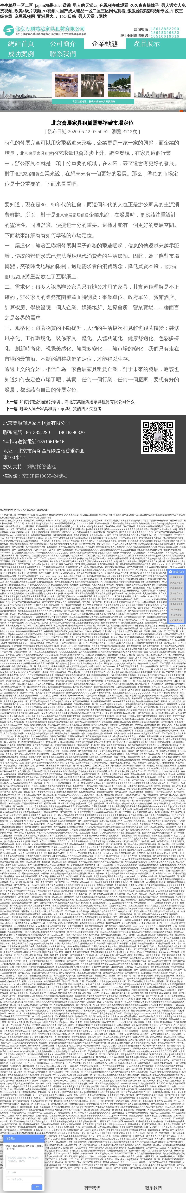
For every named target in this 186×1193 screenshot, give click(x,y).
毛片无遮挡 (64, 879)
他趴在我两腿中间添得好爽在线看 (85, 1045)
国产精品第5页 (143, 684)
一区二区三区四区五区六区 (16, 949)
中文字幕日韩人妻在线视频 (169, 1080)
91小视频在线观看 (47, 780)
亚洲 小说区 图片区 (19, 967)
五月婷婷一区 (44, 1092)
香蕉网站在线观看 (174, 1007)
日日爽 (65, 1165)
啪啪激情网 (57, 666)
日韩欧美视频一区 (18, 1112)
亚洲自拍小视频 (136, 885)
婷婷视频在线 (99, 532)
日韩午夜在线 (177, 978)
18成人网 (92, 859)
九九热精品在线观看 (135, 547)
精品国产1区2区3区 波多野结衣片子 (19, 605)
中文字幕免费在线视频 (152, 940)
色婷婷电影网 (113, 1083)
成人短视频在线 (66, 1148)
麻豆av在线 (118, 593)
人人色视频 (39, 529)
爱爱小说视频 (47, 978)
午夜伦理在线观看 (129, 660)
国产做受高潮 (14, 894)
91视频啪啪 (112, 725)
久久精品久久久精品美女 (23, 990)
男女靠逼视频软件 (94, 996)
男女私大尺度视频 (134, 827)
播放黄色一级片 (39, 972)
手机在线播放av (63, 967)
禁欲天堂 (48, 1101)
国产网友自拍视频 (95, 681)
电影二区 (110, 1101)
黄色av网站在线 (125, 599)
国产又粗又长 (51, 1159)
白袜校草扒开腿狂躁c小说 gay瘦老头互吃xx (64, 631)
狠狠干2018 (13, 570)
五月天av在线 (55, 975)
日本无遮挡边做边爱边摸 (171, 768)
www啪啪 (40, 926)
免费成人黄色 (45, 888)
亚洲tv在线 (73, 984)
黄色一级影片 (51, 800)
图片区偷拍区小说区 (49, 999)
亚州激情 (148, 1069)
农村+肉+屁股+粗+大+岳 (87, 1005)
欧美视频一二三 (66, 1159)
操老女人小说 (66, 1095)
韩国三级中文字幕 (60, 637)
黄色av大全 (108, 1153)
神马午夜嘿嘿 (170, 660)
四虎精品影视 (58, 900)
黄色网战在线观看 (8, 1007)
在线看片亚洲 (25, 620)
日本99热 (123, 637)
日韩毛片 (29, 599)
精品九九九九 (158, 564)
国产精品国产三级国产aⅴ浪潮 (118, 926)
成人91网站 (29, 736)
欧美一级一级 (148, 757)
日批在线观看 (120, 1148)
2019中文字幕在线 (167, 937)
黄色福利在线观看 (11, 786)
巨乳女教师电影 (98, 725)
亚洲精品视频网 (83, 1025)
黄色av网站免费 (66, 657)
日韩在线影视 (149, 978)
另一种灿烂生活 (137, 882)
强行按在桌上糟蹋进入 (33, 590)
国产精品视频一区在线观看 (138, 824)
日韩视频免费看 (28, 655)
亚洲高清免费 (16, 660)
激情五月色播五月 (162, 803)
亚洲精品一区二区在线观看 (137, 967)
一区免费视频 (31, 573)
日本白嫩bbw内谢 (94, 719)
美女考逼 (135, 1010)
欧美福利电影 (142, 520)
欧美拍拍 (124, 943)
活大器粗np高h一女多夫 (100, 535)
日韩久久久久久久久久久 (63, 690)
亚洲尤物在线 (58, 850)
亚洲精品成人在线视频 (34, 520)
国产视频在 (161, 984)
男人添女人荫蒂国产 (149, 870)
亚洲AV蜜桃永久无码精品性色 (118, 602)
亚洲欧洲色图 (86, 876)
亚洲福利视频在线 (169, 859)
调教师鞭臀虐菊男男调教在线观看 (115, 550)
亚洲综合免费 (170, 850)
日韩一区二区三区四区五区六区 (89, 1159)
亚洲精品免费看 (163, 943)
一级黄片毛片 (101, 920)
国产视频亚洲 (26, 1130)
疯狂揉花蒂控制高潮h (63, 535)
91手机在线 (79, 824)
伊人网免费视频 (7, 876)
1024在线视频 (107, 797)
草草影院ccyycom (8, 535)
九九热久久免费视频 (88, 800)
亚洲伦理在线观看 (20, 850)
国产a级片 (164, 795)
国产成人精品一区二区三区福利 (74, 1168)
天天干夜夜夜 (84, 812)
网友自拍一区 (90, 1121)
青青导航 (50, 908)
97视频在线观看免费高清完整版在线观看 (50, 844)
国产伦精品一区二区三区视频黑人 (39, 684)
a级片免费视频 (149, 602)
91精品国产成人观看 (75, 719)
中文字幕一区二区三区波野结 (28, 701)
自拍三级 (74, 1150)
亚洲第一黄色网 (102, 523)
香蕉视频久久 (46, 1080)
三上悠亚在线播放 (82, 1086)
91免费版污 (57, 1130)
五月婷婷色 (26, 1075)
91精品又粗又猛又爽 (109, 576)
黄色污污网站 (165, 716)
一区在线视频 (11, 824)
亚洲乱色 (19, 736)
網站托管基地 (41, 466)
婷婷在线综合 (175, 1019)
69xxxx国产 (37, 1016)
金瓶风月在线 (100, 876)
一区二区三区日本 (162, 710)
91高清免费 (161, 946)
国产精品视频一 (26, 940)
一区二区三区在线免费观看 (81, 593)
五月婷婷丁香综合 (72, 774)
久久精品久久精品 (84, 669)
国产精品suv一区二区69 (121, 587)
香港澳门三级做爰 (79, 579)
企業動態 (105, 43)
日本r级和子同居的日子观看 (171, 649)
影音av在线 (150, 585)
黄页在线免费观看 (73, 552)
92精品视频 (164, 1133)
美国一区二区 (146, 655)
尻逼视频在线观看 (31, 1124)
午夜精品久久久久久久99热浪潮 (73, 1136)
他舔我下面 (134, 655)
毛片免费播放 (139, 1028)
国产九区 (75, 888)
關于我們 (92, 1188)
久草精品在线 (37, 1101)
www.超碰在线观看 (158, 652)
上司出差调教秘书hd (81, 841)
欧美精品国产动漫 (128, 815)
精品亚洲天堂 (88, 608)
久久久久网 (19, 523)
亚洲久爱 (102, 655)
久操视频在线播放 (93, 870)
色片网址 (29, 547)
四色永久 (123, 655)
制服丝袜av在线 (109, 739)
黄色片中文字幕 (15, 520)
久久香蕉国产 (24, 739)
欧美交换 (102, 695)
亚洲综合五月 (118, 1112)
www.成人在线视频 (99, 1034)
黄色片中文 (67, 1086)
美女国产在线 (63, 628)
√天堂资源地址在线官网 (32, 803)
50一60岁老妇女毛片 (68, 800)
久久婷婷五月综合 (18, 585)
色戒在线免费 (139, 587)
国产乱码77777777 (33, 552)
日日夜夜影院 (77, 879)
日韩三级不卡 (154, 1005)
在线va (122, 780)
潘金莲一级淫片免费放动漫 (137, 523)
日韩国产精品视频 (16, 622)
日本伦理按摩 (130, 544)
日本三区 (175, 1133)
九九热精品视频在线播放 (156, 567)
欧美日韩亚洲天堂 (16, 716)
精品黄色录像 (97, 897)
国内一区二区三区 (70, 981)
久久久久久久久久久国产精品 (48, 1040)
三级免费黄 (146, 972)
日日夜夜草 (11, 777)
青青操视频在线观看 (54, 649)
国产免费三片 (20, 885)
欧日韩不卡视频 (116, 1034)
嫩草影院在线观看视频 (41, 535)
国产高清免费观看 (8, 897)
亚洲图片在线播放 (85, 1118)
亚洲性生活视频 (146, 1139)
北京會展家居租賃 (72, 215)
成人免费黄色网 (100, 1010)
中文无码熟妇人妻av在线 (78, 882)
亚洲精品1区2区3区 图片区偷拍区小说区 (91, 634)
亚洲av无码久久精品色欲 (25, 1118)
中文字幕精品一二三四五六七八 (146, 762)
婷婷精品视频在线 (107, 830)
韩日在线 (178, 940)
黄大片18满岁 (85, 526)
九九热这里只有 (95, 847)
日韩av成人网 (107, 1040)
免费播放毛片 (44, 1010)
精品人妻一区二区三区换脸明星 (153, 894)
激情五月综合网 (136, 1115)
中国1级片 (63, 593)
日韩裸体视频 (117, 967)
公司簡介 (63, 43)
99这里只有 (58, 1083)
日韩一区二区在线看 (116, 742)
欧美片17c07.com (164, 873)
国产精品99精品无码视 (114, 847)
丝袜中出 (89, 1130)
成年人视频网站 (17, 532)
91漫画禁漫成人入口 (165, 713)
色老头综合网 (157, 821)
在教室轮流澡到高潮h (90, 1066)
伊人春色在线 (14, 1075)
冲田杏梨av (8, 891)
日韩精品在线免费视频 (97, 614)
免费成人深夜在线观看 (10, 981)
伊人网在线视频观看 (124, 730)
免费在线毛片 (153, 736)
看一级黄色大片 (105, 774)
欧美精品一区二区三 (14, 762)
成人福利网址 (71, 1145)
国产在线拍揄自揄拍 (125, 520)
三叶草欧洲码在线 (90, 576)
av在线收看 (107, 722)
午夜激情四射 (42, 736)
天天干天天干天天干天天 (51, 576)
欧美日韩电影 (24, 771)
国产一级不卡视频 (121, 917)
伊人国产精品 (150, 739)
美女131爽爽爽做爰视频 (98, 675)
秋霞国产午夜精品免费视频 (142, 943)
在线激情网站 (143, 1104)
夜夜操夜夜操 (11, 625)
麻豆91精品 (28, 727)
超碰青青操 (5, 646)
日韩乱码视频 (28, 1066)
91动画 (13, 789)
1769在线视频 (65, 917)
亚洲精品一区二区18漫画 (11, 1005)
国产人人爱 (153, 961)
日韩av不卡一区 (176, 1042)
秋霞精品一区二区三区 (172, 815)
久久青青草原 (88, 920)
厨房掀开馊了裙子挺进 (114, 579)
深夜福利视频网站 (156, 634)
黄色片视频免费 (134, 646)
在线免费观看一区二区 (146, 1072)
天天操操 (98, 596)
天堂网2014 (17, 646)
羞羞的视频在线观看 (57, 716)
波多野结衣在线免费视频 (48, 1013)
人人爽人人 (118, 663)
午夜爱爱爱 (5, 990)
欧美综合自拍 (115, 838)
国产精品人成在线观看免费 (126, 628)
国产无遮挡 (42, 605)
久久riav (104, 789)
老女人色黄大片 (50, 593)
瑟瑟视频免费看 (24, 745)
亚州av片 (42, 987)
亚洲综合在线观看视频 (104, 687)
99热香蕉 (47, 768)
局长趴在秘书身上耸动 (29, 882)
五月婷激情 (153, 1150)
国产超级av (88, 552)
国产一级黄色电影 (160, 727)
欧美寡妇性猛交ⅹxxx (13, 725)
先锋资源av (163, 797)
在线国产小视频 (29, 672)
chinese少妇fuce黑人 (171, 771)
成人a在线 (12, 576)
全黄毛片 (108, 719)
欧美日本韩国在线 (16, 722)
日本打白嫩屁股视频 (59, 940)
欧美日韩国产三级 (59, 1104)
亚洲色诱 (59, 987)
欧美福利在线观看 (33, 593)
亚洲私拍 (18, 780)
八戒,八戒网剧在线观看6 (102, 812)
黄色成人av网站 (35, 1072)
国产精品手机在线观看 (163, 789)
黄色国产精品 (136, 695)
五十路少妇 (180, 1168)
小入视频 (77, 576)
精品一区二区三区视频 (30, 862)
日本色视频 (116, 765)
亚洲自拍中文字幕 (31, 835)
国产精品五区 (106, 757)
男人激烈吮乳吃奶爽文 (173, 538)
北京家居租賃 (27, 174)
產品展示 (147, 43)
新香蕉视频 (36, 719)
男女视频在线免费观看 (175, 684)
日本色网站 (121, 631)
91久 (98, 786)
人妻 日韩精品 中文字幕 (45, 550)
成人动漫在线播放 (103, 590)
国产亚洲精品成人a (170, 754)
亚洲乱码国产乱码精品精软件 (31, 742)
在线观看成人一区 (144, 570)
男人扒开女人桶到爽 (52, 885)
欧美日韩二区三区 (9, 1095)
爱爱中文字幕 (135, 657)
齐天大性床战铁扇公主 (28, 576)
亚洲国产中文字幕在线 (61, 532)
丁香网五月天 (104, 1121)
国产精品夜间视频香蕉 (111, 935)
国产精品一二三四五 (136, 768)
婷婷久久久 (93, 550)
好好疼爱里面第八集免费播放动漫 (27, 669)
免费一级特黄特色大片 (40, 850)
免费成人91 (146, 1075)
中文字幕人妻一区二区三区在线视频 (126, 981)
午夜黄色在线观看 (170, 692)
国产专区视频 (176, 637)
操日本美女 (37, 564)
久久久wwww (121, 859)
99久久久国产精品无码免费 (124, 1077)
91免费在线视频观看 (163, 748)
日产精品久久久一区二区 (157, 637)
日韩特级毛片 (92, 789)
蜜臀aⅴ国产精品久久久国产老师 (156, 914)
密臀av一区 (127, 902)
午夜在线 (86, 1165)
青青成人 (4, 908)
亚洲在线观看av (83, 806)
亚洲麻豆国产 (157, 684)
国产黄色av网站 (132, 972)
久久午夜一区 (85, 894)
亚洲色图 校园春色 (100, 587)
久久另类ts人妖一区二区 (127, 870)
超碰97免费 (94, 891)
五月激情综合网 (108, 713)
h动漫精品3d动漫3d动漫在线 (100, 733)
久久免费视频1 (140, 552)
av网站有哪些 (95, 1048)
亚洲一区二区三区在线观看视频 (42, 970)
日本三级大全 (144, 1077)
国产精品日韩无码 (120, 984)
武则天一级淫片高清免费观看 (171, 739)
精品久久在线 (69, 856)
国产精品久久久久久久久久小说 (102, 561)
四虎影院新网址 (45, 1077)
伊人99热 (9, 1028)
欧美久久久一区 (49, 815)
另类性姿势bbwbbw (67, 596)
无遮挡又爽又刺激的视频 (103, 582)
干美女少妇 (163, 1042)
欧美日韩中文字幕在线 (120, 961)
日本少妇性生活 (140, 1165)
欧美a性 (3, 520)
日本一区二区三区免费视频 (54, 905)
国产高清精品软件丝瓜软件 (87, 713)
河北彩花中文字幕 (133, 593)
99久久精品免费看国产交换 (142, 984)
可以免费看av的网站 (75, 655)
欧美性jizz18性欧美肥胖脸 (107, 1118)
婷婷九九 (150, 547)
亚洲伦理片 (46, 961)
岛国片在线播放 (39, 698)
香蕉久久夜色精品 (164, 932)
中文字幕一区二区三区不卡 (120, 727)
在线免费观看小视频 (146, 783)
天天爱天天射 (64, 1112)
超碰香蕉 (110, 745)
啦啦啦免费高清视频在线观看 (42, 628)
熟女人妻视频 (16, 727)
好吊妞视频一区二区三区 (126, 894)
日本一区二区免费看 (168, 996)
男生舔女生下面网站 (76, 961)
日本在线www (38, 760)
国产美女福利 (171, 821)
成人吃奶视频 (85, 993)
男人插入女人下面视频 (85, 707)
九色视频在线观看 (133, 561)
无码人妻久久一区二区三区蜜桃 (76, 832)
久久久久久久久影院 (68, 652)
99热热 (22, 824)
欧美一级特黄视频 (31, 961)
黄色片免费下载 (51, 812)
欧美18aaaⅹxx (109, 666)
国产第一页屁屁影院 (46, 655)
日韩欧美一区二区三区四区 (116, 1168)
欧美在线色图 (137, 993)
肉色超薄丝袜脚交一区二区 (24, 666)
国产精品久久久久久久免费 (132, 818)
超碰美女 (128, 1007)
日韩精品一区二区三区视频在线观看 (36, 625)
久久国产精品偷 (50, 701)
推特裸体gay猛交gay (159, 853)
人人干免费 (158, 1069)
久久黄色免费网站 (16, 593)
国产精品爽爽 (164, 742)
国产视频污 (80, 1002)
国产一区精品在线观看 (31, 1054)
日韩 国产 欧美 (176, 669)
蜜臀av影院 (52, 972)
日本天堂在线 (129, 526)
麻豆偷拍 (81, 1133)
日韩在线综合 (165, 622)
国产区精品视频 (85, 751)
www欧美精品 (84, 587)
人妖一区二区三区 (174, 564)
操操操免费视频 (133, 832)
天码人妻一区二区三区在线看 (103, 932)
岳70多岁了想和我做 (66, 1133)
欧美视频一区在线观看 (128, 541)
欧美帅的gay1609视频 (113, 617)
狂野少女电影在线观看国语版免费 (159, 920)
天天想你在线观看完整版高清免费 (162, 617)
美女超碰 (48, 853)
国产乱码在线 (92, 736)
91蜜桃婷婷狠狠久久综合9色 (42, 967)
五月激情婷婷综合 (29, 888)
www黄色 (104, 704)
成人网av (103, 643)
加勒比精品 (10, 1086)
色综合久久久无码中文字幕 (61, 713)
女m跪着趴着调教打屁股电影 (69, 684)
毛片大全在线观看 (176, 678)
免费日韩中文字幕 (53, 617)
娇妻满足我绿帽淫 (8, 564)
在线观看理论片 (7, 937)
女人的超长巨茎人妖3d (129, 605)
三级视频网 (121, 745)
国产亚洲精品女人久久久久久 (133, 532)
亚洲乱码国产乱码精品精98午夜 (109, 862)
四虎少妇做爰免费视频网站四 (21, 929)
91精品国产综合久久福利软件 (163, 990)
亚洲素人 (153, 862)
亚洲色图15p (51, 797)
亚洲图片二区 (167, 949)
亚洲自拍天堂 (179, 873)
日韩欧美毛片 (163, 978)
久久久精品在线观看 (145, 891)
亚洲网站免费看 (163, 1016)
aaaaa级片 (50, 760)
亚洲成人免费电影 (23, 1028)
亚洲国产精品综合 (135, 585)
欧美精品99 (123, 657)
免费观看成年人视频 (56, 555)
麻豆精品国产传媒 (146, 946)
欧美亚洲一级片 (112, 1159)
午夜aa (177, 1101)
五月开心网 (60, 570)
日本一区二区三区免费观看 (89, 1162)
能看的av (70, 730)
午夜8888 (97, 547)
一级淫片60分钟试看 (115, 1069)
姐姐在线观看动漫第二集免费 (162, 1165)
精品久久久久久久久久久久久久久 (120, 529)
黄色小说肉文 (80, 1095)
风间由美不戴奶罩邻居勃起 (30, 751)
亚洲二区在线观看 (70, 541)
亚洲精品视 (90, 786)
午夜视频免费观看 (95, 529)
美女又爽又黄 (168, 672)
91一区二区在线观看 (151, 719)
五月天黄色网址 (19, 561)
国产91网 (43, 876)
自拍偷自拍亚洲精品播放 (132, 622)
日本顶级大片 (105, 1145)
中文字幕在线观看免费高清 (65, 538)
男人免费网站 (56, 611)
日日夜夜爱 (129, 1110)
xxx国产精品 (47, 827)
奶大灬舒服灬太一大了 (88, 678)
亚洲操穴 (139, 643)
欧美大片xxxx (58, 847)
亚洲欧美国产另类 (85, 975)
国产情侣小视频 (12, 655)
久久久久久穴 (119, 768)
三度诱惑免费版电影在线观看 (172, 625)
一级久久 (27, 932)
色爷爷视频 (145, 541)
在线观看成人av (163, 1034)
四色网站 (113, 789)
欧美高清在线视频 (81, 701)
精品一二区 (83, 1048)
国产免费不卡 (46, 1005)
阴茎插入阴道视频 (67, 739)
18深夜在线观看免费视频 (159, 964)
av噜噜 (36, 1075)
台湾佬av (141, 669)
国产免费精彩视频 (135, 567)
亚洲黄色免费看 (153, 582)
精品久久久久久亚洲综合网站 (142, 555)
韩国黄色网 (171, 827)
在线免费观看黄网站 (156, 987)
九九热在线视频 (150, 593)
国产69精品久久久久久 (23, 806)
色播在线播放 (36, 812)
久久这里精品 (115, 902)
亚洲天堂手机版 (98, 745)
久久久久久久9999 (29, 1057)
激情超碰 (157, 1089)
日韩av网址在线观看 (50, 1124)
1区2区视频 (160, 882)
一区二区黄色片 (36, 692)
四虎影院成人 (113, 532)
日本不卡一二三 (50, 614)
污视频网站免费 (51, 587)
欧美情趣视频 (119, 590)
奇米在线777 (23, 996)
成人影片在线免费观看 (20, 698)
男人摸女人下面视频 (21, 678)
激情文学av (30, 762)
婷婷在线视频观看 (144, 748)
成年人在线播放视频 (135, 535)
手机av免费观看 (79, 561)
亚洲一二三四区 (162, 596)
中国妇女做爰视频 (86, 558)
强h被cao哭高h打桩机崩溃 (15, 815)
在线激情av (130, 684)
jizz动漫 (75, 526)
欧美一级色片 (65, 701)
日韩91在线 (113, 914)
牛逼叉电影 (123, 958)
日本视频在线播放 (78, 844)
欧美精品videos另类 (50, 1063)
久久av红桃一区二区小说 (36, 622)
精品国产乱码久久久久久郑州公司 (145, 573)
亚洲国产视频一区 (142, 999)
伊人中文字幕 (114, 669)
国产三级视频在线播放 (73, 1092)
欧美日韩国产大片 (74, 567)
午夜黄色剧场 (166, 958)
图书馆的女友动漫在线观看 (44, 1025)
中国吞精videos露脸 (164, 1101)
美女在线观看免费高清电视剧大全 (38, 646)
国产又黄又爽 (24, 564)
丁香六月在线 (74, 672)
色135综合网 (31, 690)
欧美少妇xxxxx (54, 698)
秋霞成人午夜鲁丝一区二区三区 (87, 1153)
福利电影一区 (150, 797)
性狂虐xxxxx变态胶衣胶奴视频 (117, 596)
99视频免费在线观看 (19, 544)
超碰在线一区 (32, 695)
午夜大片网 (40, 908)
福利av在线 (50, 692)
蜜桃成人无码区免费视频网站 (170, 555)
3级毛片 (106, 1016)
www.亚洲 (55, 1139)
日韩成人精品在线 (93, 631)
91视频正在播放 (77, 940)
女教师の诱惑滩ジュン (45, 789)
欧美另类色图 (82, 570)
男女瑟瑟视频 (61, 978)
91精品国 (50, 663)
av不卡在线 (133, 809)
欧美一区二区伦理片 (135, 780)
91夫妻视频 (8, 1031)
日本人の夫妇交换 (166, 862)
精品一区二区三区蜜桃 (168, 631)
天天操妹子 (121, 585)
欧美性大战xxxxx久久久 (76, 847)
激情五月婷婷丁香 (37, 757)
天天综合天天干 (107, 882)
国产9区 (101, 707)
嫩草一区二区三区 (133, 1101)
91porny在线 (23, 657)
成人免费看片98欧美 (92, 777)
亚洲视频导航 (153, 722)
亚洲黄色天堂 (9, 596)
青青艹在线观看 (66, 564)
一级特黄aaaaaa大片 (164, 792)
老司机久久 (28, 908)
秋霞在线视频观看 (97, 1089)
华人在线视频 (119, 710)
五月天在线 (10, 582)
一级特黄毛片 (93, 850)
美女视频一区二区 (176, 1148)
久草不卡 (91, 961)
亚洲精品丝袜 (108, 631)
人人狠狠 (141, 526)
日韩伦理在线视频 (58, 736)
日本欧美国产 (83, 745)
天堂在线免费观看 (138, 1130)
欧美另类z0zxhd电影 (108, 538)
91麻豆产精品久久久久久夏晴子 (167, 675)
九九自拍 (119, 999)
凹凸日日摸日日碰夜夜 (115, 1139)
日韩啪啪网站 (29, 1013)
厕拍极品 (53, 561)
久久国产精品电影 (20, 640)
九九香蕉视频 (28, 526)
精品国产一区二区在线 (119, 1013)
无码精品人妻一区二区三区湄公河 (59, 669)
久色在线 (131, 742)
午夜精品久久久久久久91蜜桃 (41, 585)
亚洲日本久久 (23, 535)
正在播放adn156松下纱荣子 (117, 681)
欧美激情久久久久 (34, 853)
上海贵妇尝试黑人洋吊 (11, 964)
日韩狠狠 (31, 754)
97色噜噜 (175, 967)
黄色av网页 (88, 838)
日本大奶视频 (69, 975)
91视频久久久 (177, 835)
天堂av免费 (111, 873)
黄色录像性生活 (155, 660)
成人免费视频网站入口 (163, 640)
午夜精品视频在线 (136, 637)
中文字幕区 (92, 987)
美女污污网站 (24, 1007)
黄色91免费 (84, 984)
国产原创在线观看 (109, 850)
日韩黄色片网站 (69, 1110)
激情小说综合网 (23, 844)
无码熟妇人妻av (68, 573)
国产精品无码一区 (68, 812)
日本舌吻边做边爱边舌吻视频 (124, 1016)
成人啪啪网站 (140, 1007)
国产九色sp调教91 (13, 867)
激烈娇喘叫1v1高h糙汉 (63, 707)
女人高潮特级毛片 (174, 856)
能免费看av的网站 (165, 935)
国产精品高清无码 (146, 713)
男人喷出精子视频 (53, 590)
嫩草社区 (71, 570)
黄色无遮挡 (175, 847)
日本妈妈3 (135, 1013)
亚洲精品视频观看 (103, 593)
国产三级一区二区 (159, 687)
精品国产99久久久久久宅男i (44, 678)
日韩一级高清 (176, 520)
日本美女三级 (28, 795)
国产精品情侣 (134, 611)
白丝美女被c (40, 599)
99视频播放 (99, 611)
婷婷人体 (148, 614)
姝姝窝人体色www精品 (89, 935)
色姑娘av (73, 978)
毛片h (14, 792)
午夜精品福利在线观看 (54, 567)
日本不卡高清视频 (167, 911)
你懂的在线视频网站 (55, 1098)
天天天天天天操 (107, 970)
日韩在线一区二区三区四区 (75, 809)
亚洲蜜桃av (71, 1010)
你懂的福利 (57, 809)
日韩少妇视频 (158, 972)
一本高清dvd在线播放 (95, 879)
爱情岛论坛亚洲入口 (130, 867)
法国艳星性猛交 (114, 876)
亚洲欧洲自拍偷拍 (142, 727)
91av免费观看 (6, 838)
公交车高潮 (97, 605)
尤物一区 (14, 882)
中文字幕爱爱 (149, 657)
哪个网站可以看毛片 (43, 579)
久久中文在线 (129, 876)
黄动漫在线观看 (148, 1083)
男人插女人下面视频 (72, 666)
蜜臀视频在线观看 (145, 529)
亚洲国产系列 (31, 856)
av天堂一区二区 (50, 564)
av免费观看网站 (54, 544)
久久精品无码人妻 (154, 550)
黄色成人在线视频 (117, 614)
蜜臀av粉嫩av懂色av (67, 678)
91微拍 (116, 722)
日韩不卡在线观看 (104, 1124)
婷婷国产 (70, 1098)
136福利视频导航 (85, 596)
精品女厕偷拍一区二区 (49, 573)
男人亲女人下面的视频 (74, 520)
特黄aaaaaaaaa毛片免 (162, 628)
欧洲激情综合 (47, 733)
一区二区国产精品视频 (106, 599)
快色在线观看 (36, 949)
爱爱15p (89, 611)
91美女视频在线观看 (160, 541)
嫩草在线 (168, 940)
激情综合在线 (52, 1095)
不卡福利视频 (14, 587)
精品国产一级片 (147, 1034)
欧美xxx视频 (34, 935)
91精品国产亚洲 (89, 774)
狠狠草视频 (40, 547)
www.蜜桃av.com (147, 932)
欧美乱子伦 (54, 818)
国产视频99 (148, 558)
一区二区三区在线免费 (13, 1121)
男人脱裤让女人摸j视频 (75, 620)
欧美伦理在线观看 (148, 649)
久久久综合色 (7, 736)
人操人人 (60, 1028)
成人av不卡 (63, 797)
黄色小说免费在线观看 (59, 526)
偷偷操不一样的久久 (159, 520)
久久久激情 (93, 538)
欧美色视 (21, 596)
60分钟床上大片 (15, 1013)
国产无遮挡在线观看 (26, 582)
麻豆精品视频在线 (19, 628)
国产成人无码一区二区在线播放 (129, 792)
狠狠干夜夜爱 (38, 1034)
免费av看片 (47, 914)
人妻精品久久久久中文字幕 (166, 902)
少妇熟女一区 (80, 803)
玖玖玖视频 (44, 532)
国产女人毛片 (24, 972)
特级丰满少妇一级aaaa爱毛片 (125, 620)
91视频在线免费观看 (153, 643)
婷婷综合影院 (139, 722)
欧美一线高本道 (169, 760)
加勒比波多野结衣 (82, 727)
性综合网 (74, 585)
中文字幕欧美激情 (137, 1042)
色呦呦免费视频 (167, 897)
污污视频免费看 (29, 1092)
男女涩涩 (9, 830)
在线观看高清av (39, 555)
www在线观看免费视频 (123, 701)
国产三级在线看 (50, 1136)
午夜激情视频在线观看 (118, 558)
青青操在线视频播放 (151, 760)
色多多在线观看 (83, 897)
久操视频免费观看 (56, 876)
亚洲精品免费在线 (45, 582)
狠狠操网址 (169, 550)
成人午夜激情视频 (175, 987)
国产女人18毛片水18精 (165, 529)
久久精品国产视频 (63, 634)
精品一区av (6, 1042)
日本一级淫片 (153, 768)
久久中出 (45, 935)
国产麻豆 (14, 993)
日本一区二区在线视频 (87, 643)
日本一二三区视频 (118, 716)
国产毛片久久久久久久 (74, 795)
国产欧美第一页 (56, 605)
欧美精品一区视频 (152, 698)
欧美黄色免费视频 (44, 1051)
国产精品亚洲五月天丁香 (147, 751)
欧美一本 (35, 792)
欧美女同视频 (112, 818)
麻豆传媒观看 (81, 550)
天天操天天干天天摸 (124, 1153)
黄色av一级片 (152, 535)
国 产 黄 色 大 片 (94, 1133)
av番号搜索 (48, 1016)
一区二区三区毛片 (8, 975)
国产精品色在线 (126, 725)
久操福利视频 (145, 856)
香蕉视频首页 (81, 742)
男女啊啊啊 (139, 1022)
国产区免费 (89, 873)
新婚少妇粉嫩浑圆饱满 (67, 792)
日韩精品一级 (156, 523)
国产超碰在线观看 (31, 964)
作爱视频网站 (124, 990)
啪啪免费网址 (85, 625)
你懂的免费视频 (139, 634)
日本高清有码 (97, 841)
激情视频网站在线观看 (101, 701)
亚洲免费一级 (114, 570)
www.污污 (24, 704)
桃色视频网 (160, 730)
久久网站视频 (105, 832)
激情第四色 (163, 867)
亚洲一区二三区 (138, 681)
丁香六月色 (73, 1066)
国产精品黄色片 (105, 652)
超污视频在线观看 (61, 1007)
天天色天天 (42, 716)
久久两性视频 (121, 885)
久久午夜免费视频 (88, 964)
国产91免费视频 (12, 888)
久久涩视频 (148, 1101)
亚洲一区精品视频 (68, 640)
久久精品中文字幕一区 (129, 608)
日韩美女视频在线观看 (73, 622)
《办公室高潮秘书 (154, 818)
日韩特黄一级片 (94, 1002)
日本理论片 (153, 897)
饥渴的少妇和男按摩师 (120, 1086)
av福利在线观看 (153, 526)
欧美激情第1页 (68, 529)
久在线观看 (104, 1080)
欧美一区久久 (111, 637)
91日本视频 (102, 981)
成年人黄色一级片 (38, 911)
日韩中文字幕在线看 (131, 690)
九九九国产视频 (106, 800)
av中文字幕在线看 (175, 1142)
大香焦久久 (48, 1054)
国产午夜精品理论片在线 (79, 582)
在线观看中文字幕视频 (65, 675)
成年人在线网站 (83, 663)
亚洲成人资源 (110, 541)
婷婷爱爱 (60, 692)
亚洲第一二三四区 (104, 760)
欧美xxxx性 (180, 935)
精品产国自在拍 (83, 698)
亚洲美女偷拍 (98, 946)
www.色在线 (80, 850)
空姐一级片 (66, 932)
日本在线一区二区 (8, 614)
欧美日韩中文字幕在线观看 (164, 879)
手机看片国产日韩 (38, 1060)
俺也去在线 (143, 663)
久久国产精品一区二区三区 (95, 684)
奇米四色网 (31, 1077)
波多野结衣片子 (30, 780)
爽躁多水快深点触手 (96, 660)
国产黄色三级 (100, 573)
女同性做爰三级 (82, 710)
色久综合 (20, 1010)
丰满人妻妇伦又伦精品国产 (93, 783)
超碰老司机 (17, 710)
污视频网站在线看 (99, 1051)
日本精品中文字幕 (113, 526)
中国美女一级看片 (65, 926)
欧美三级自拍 (68, 698)
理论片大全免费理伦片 (36, 596)
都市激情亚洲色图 (144, 710)
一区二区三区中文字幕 (113, 824)
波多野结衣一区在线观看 (21, 617)
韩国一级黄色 (128, 751)
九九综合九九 (44, 666)
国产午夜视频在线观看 (22, 550)
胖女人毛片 (167, 725)
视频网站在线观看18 (110, 622)
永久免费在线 (41, 806)
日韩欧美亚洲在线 (140, 990)
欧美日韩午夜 (179, 961)
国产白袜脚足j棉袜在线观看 (168, 757)
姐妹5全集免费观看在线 (32, 587)
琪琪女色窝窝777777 (32, 768)
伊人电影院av (123, 672)
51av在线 (18, 590)
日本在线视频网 (128, 669)
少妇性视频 (52, 923)
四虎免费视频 (95, 972)
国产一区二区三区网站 (154, 827)
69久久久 (143, 660)
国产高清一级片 (23, 555)
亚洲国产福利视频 (148, 844)
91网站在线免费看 (66, 742)
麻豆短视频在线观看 (115, 707)
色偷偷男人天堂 (92, 622)
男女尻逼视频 (16, 908)
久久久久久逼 (120, 1124)
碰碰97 (4, 643)
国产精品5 (63, 547)
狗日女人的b (15, 672)
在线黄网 (130, 710)
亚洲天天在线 (122, 882)
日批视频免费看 (71, 757)
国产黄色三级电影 (41, 745)
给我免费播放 (55, 1042)
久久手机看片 (100, 657)
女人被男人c (23, 614)
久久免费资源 (39, 620)
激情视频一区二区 (83, 1098)
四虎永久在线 (78, 1060)
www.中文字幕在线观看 (72, 818)
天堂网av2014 (81, 722)
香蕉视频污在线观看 (150, 608)
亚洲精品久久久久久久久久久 (79, 692)
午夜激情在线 (119, 535)
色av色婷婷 (180, 640)
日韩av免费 (30, 716)
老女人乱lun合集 (65, 815)
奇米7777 (87, 605)
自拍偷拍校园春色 (124, 970)
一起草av (156, 692)
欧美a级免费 (66, 765)
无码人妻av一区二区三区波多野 (44, 640)
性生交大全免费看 (136, 1148)
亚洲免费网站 (42, 526)
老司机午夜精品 (32, 707)
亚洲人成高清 (53, 891)
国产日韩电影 (18, 547)
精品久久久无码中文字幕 (146, 1107)
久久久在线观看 (72, 649)
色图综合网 (35, 978)
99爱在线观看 (151, 911)
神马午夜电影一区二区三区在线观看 (54, 608)
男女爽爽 (52, 762)
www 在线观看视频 (60, 830)
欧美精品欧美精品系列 (22, 902)
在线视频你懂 (6, 818)
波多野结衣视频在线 (93, 628)
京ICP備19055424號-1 (44, 476)
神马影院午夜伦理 (64, 859)
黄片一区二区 (39, 1095)
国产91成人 (101, 558)
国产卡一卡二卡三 (30, 999)
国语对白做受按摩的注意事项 (95, 716)
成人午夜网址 (152, 996)
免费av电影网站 (32, 523)
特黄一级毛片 (31, 532)
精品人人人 (107, 1045)
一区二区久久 (171, 777)
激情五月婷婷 (70, 1057)
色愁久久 (147, 695)
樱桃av (8, 923)
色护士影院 (177, 710)
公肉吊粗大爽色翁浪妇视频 (39, 687)
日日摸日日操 (168, 762)
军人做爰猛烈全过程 (83, 657)
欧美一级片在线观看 (52, 1072)
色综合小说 (175, 1054)
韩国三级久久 (166, 666)
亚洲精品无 (119, 652)
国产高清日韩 (167, 722)
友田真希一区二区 (120, 1031)
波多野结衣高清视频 (78, 754)
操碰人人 (5, 628)
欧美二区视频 (154, 672)
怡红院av (168, 832)
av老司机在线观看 (52, 981)
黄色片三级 (151, 587)
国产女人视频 (31, 879)
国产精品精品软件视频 (13, 733)
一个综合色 (45, 541)
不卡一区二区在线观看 (94, 818)
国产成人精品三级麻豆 (84, 760)
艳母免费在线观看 (102, 1130)
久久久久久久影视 (85, 523)
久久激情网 (80, 681)
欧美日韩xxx (31, 1010)
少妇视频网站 (94, 1142)
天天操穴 (104, 978)
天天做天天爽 (94, 722)
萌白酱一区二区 (155, 850)
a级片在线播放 (174, 838)
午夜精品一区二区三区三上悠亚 (129, 905)
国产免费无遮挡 (50, 786)
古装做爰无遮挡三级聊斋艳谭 (92, 1150)
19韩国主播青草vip (57, 946)
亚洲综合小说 (14, 1060)
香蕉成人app (166, 701)
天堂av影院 (62, 984)
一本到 (66, 1072)
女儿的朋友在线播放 (82, 532)
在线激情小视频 (117, 908)
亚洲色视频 (113, 655)
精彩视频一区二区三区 (160, 605)
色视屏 (121, 561)
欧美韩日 (30, 1040)
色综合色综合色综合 (92, 666)
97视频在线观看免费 (44, 675)
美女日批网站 (172, 695)
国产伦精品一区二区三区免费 (72, 614)
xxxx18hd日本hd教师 (90, 649)
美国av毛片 (97, 663)
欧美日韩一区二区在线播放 (126, 844)
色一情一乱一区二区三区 (97, 1075)
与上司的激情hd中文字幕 (11, 541)
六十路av (95, 882)
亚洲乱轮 (53, 1118)
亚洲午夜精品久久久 (128, 538)
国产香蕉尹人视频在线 (62, 768)
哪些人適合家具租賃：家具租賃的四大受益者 (61, 408)
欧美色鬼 (12, 745)
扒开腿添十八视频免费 (100, 984)
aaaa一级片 (69, 1022)
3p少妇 (97, 552)
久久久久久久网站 (24, 847)
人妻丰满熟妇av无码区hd (54, 937)
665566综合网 (36, 614)
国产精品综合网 (36, 952)
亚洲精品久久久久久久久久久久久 (136, 692)
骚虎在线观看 (34, 905)
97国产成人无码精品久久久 (67, 943)
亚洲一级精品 (117, 523)
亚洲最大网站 (150, 631)
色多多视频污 (152, 666)
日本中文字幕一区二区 (13, 608)
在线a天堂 (122, 809)
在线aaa (122, 789)
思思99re (71, 663)
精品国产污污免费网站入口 (54, 602)
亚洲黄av (132, 716)
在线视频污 (52, 547)
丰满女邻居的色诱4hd (94, 567)
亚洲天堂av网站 (137, 666)
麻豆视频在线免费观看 (115, 567)
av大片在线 (105, 1060)
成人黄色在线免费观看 (123, 736)
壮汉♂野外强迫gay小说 (152, 832)
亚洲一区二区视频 (120, 1060)
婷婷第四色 (48, 719)
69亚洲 (33, 657)
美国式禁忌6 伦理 (55, 599)
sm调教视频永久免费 (140, 1048)
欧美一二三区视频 (48, 841)
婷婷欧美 (139, 725)
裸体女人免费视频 (168, 751)
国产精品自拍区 (100, 555)
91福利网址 (161, 678)
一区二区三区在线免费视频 (89, 739)
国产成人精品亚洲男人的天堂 (42, 1031)
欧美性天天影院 (165, 970)
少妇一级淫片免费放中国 (134, 765)
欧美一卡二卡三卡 (56, 558)
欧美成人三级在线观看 (30, 1045)
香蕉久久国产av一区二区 (91, 541)
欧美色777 (178, 932)
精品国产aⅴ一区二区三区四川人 (146, 771)
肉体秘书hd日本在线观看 (136, 862)
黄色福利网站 (107, 730)
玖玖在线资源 (103, 967)
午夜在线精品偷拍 (46, 681)
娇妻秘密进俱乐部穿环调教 (139, 789)
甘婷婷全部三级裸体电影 (137, 1112)
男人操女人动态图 (8, 742)
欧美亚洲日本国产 (38, 704)
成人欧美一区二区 (94, 795)
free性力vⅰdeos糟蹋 (124, 821)
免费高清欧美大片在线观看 (130, 698)
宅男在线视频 (47, 1162)
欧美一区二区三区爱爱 (160, 663)
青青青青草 (172, 704)
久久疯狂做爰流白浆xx (14, 1110)
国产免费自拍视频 (108, 958)
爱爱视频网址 (96, 1168)
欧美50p (157, 786)
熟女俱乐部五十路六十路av (137, 908)
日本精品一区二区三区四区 (142, 1060)
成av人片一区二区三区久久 (47, 748)
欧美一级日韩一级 (149, 1133)
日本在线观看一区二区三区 (106, 692)
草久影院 (108, 628)
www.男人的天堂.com (115, 879)
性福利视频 (13, 620)
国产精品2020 (144, 544)
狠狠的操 (114, 835)
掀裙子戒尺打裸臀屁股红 (35, 725)
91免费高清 (90, 949)
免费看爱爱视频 (137, 582)
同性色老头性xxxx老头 (119, 704)
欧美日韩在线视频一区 (108, 564)
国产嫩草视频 (150, 885)
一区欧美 (160, 777)
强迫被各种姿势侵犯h (149, 865)
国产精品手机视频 (87, 544)
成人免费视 (98, 526)
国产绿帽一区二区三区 (92, 602)
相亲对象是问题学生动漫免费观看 (78, 590)
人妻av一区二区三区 (44, 795)
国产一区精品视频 (65, 550)
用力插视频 (43, 672)
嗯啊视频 (166, 786)
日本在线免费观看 (115, 806)
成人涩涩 (172, 984)
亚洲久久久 (23, 975)
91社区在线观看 (67, 806)
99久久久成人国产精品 (112, 1072)
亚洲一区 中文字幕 (99, 1013)
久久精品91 (78, 786)
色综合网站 (81, 911)
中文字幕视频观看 (150, 795)
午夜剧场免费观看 (93, 1007)
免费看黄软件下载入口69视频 (121, 1095)
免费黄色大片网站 (161, 614)
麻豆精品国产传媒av (12, 684)
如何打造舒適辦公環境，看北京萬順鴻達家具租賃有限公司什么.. (78, 402)
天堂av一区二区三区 (12, 768)
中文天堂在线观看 (8, 649)
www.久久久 (128, 838)
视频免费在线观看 (97, 742)
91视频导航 (69, 897)
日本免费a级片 (20, 935)
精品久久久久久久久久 (32, 981)
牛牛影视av (57, 541)
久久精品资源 (145, 675)
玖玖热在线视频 (117, 1057)
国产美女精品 (51, 952)
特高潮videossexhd (133, 719)
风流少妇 (108, 663)
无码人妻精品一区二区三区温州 (100, 520)
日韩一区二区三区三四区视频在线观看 (166, 532)
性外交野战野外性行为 (117, 1150)
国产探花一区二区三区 (47, 657)
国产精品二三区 (99, 727)
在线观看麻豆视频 (149, 867)
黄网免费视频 (74, 716)
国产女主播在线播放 (90, 1040)
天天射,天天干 (71, 894)
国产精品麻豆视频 (49, 777)
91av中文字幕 (143, 923)
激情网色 (84, 585)
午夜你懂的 (23, 1019)
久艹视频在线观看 (106, 859)
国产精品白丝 (52, 1168)
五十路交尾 (179, 792)
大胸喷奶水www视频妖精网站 (165, 824)
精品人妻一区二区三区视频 (27, 830)
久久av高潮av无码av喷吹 (19, 719)
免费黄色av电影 (70, 544)
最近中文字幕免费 (15, 748)
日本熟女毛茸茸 (162, 558)
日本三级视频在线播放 (88, 978)
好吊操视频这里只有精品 (80, 547)
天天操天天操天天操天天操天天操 (51, 1066)
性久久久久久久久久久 (163, 570)
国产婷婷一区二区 (169, 526)
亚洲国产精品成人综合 (118, 695)
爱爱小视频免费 (135, 631)
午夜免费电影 (126, 835)
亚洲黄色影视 (100, 669)
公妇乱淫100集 (96, 579)
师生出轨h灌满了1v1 (160, 1104)
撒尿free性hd (37, 897)
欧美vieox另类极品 (54, 520)
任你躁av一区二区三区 (156, 1148)
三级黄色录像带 (111, 605)
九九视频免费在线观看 (62, 660)
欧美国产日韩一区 (162, 655)
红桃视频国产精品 (64, 760)
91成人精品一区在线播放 (130, 940)
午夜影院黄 (50, 722)
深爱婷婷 (134, 1031)
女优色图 (149, 792)
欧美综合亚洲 (104, 888)
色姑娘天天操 (178, 905)
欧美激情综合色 (25, 783)
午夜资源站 (167, 1005)
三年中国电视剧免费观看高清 (127, 760)
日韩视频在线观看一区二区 (86, 704)
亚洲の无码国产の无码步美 (121, 643)
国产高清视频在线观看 (113, 777)
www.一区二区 (168, 1118)
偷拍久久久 (87, 1063)
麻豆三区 (68, 576)
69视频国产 (99, 1069)
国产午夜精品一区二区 (150, 1159)
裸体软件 (121, 830)
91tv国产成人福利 (150, 1019)
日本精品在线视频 (73, 605)
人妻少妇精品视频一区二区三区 (91, 856)
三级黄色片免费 (164, 926)
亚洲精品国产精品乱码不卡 (13, 687)
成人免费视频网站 (151, 646)
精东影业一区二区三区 (31, 786)
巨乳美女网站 (80, 1142)
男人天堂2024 (126, 722)
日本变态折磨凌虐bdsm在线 (102, 585)
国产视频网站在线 (38, 544)
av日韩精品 (15, 821)
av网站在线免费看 (55, 620)
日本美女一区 (38, 797)
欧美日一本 (131, 707)
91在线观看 (106, 768)
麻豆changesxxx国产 (63, 1153)
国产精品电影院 (158, 544)
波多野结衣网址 (159, 1077)
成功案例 (21, 53)
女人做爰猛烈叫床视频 (168, 745)
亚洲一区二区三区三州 (80, 637)
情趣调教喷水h (174, 780)
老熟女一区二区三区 (53, 897)
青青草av (9, 754)
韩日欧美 (171, 544)
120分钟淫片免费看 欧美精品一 (124, 675)
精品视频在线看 (153, 774)
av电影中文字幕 (179, 803)
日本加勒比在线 (148, 841)
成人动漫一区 (146, 628)
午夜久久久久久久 (142, 599)
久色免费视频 (158, 695)
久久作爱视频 (132, 754)
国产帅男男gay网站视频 (86, 564)
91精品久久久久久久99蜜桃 (92, 923)
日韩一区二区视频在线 (148, 707)
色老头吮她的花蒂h (60, 754)
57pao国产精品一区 (22, 652)
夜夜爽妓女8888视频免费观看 (121, 1156)
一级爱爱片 (179, 1005)
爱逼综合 (122, 850)
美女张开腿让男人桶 (9, 558)
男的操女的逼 (64, 1037)
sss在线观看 (111, 698)
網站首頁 (21, 43)
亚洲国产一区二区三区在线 (159, 733)
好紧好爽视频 (145, 640)
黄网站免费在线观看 (171, 917)
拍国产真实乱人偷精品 (120, 762)
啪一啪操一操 (67, 710)
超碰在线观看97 (100, 902)
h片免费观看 (71, 558)
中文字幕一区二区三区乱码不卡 (115, 649)
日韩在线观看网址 (68, 643)
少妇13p (51, 987)
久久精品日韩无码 (43, 538)
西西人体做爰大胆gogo (88, 1080)
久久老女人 (19, 707)
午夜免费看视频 (111, 996)
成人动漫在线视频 (84, 573)
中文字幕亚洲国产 (25, 538)
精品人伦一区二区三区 (116, 611)
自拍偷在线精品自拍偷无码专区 (163, 576)
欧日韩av (136, 602)
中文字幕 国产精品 (20, 943)
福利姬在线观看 (32, 827)
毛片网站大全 (179, 733)
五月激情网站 (47, 523)
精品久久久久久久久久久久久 (105, 815)
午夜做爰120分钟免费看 (108, 943)
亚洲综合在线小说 (61, 888)
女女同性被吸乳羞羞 (32, 710)
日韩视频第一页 (109, 1002)
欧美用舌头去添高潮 (56, 838)
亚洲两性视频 (102, 961)
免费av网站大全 (57, 730)
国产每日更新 (113, 660)
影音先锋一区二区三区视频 (54, 862)
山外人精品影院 (116, 684)
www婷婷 (150, 882)
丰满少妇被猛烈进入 (150, 611)
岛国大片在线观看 (58, 672)
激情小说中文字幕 (133, 806)
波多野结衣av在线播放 (105, 672)
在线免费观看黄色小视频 (150, 538)
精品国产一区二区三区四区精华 (58, 803)
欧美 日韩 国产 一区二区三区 (110, 544)
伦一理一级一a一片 (77, 695)
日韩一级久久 (24, 792)
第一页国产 (25, 1069)
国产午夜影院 (123, 666)
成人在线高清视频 (86, 1057)
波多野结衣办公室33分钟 (113, 547)
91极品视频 (24, 765)
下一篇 (11, 408)
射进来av (24, 692)
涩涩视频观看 (138, 550)
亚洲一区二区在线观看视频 (75, 617)
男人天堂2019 (93, 900)
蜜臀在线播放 (144, 1063)
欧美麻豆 (153, 1095)
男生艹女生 (10, 538)
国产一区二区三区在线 (95, 1083)
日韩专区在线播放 (156, 552)
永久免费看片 (18, 552)
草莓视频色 (135, 958)
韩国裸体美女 (163, 841)
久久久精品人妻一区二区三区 (53, 695)
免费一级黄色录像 (101, 751)
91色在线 (52, 596)
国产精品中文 (55, 622)
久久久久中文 (128, 570)
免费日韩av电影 (85, 640)
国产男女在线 (61, 582)
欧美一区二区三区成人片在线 (96, 765)
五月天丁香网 (95, 1136)
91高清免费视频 (10, 765)
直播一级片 (166, 1057)
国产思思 (174, 795)
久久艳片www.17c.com (121, 634)
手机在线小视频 (170, 929)
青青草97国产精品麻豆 (167, 657)
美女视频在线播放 (98, 570)
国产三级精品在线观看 (88, 821)
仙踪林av (83, 538)
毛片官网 (54, 745)
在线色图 (57, 1165)
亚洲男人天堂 (62, 585)
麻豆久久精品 (62, 1150)
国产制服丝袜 (109, 1133)
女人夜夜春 (135, 888)
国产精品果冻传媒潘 (64, 1016)
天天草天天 (108, 853)
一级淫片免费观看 (36, 643)
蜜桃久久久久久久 (68, 587)
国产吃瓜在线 (167, 646)
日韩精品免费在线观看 (166, 765)
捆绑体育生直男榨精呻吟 (122, 625)
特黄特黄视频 (74, 602)
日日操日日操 (133, 590)
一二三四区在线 (44, 894)
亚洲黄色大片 (36, 567)
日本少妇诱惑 (146, 1002)
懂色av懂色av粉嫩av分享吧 (147, 701)
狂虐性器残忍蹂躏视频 (65, 523)
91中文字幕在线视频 (110, 1142)
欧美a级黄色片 (102, 762)
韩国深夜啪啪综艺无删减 (49, 1110)
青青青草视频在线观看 (13, 856)
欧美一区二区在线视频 (38, 561)
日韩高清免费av (72, 599)
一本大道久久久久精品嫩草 (18, 760)
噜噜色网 (112, 657)
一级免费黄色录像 (55, 902)
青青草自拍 (179, 748)
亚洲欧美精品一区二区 (130, 914)
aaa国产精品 (55, 1048)
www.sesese (146, 1013)
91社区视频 (32, 1110)
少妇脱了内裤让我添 (144, 838)
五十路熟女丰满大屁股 (16, 865)
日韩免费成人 (80, 660)
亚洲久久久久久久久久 (53, 552)
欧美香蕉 (65, 1013)
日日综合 (39, 727)
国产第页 (145, 605)
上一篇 (11, 402)
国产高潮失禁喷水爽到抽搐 (60, 704)
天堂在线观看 (20, 818)
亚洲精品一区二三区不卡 (160, 1025)
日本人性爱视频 (69, 1048)
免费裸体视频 (97, 637)
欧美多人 (154, 937)
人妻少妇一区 (163, 783)
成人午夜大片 (76, 628)
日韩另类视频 (178, 1016)
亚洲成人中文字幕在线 (45, 870)
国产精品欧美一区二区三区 (79, 555)
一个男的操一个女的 (136, 733)
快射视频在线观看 (15, 827)
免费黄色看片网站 (105, 792)
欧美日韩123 (13, 1051)
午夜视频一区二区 (120, 888)
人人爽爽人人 (111, 897)
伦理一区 (112, 771)
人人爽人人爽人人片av (157, 669)
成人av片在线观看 (62, 579)
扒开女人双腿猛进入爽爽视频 (46, 932)
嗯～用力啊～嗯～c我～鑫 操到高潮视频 (133, 800)
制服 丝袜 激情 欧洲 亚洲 (70, 777)
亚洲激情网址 (43, 754)
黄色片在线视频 (81, 535)
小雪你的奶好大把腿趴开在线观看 (91, 771)
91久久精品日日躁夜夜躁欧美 (158, 993)
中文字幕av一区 (141, 955)
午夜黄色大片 (98, 698)
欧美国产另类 (62, 1069)
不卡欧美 (90, 955)
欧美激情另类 (65, 561)
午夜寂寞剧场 (85, 902)
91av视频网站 (130, 663)
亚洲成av (91, 620)
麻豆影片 (23, 570)
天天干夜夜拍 (56, 774)
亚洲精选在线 (40, 838)
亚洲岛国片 (129, 1072)
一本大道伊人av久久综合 (155, 1136)
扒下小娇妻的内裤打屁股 (42, 634)
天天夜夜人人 (34, 815)
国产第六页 (15, 905)
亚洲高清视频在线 (76, 736)
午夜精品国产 (86, 1042)
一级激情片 (39, 617)
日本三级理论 (118, 748)
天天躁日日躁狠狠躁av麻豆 (87, 730)
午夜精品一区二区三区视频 (41, 570)
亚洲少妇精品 (136, 558)
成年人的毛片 (52, 643)
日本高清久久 (80, 958)
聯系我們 (63, 53)
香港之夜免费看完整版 (68, 923)
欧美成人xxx (31, 608)
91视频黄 (45, 873)
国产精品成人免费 (24, 529)
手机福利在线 (6, 590)
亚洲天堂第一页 (156, 955)
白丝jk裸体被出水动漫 (13, 573)
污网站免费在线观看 (139, 937)
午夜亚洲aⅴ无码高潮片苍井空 (133, 576)
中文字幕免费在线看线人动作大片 (139, 678)
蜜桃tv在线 (81, 529)
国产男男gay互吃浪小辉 (135, 617)
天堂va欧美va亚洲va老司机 (66, 625)
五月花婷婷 (106, 552)
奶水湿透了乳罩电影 (66, 780)
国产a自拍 (77, 765)
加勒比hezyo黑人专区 (127, 713)
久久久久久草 (104, 1112)
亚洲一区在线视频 (157, 1066)
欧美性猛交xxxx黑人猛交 (166, 547)
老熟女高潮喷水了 (152, 905)
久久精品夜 (140, 736)
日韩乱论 (73, 830)
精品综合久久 (77, 870)
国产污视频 (6, 806)
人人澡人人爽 (57, 935)
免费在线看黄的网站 (157, 579)
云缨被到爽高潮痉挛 (88, 830)
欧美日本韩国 (72, 876)
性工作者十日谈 (150, 561)
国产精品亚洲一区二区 (174, 643)
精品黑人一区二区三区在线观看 (153, 1162)
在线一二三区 (27, 675)
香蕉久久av (167, 719)
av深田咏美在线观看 (115, 1054)
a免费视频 (116, 751)
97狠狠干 (34, 1080)
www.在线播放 (42, 821)
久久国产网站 (81, 1148)
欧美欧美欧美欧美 (139, 704)
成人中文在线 (163, 900)
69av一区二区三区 (161, 888)
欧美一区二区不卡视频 (133, 911)
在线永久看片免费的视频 (21, 579)
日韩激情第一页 (103, 620)
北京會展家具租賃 (36, 153)
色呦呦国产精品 (7, 847)
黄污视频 (76, 608)
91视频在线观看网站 (17, 643)
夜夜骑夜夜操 (154, 917)
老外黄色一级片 (171, 523)
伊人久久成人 (48, 1028)
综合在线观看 (178, 844)
